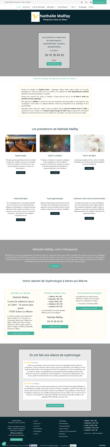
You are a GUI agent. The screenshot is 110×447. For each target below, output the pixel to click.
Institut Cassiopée (53, 445)
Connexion (102, 445)
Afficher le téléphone (16, 433)
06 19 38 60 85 (54, 55)
